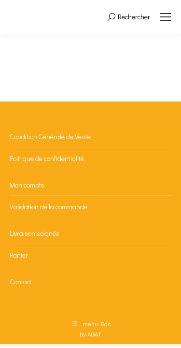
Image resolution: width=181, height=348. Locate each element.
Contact (21, 281)
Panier (19, 255)
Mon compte (27, 184)
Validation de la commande (48, 206)
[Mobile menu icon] (165, 17)
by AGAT (90, 334)
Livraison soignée (34, 233)
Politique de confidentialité (47, 158)
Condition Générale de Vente (50, 136)
